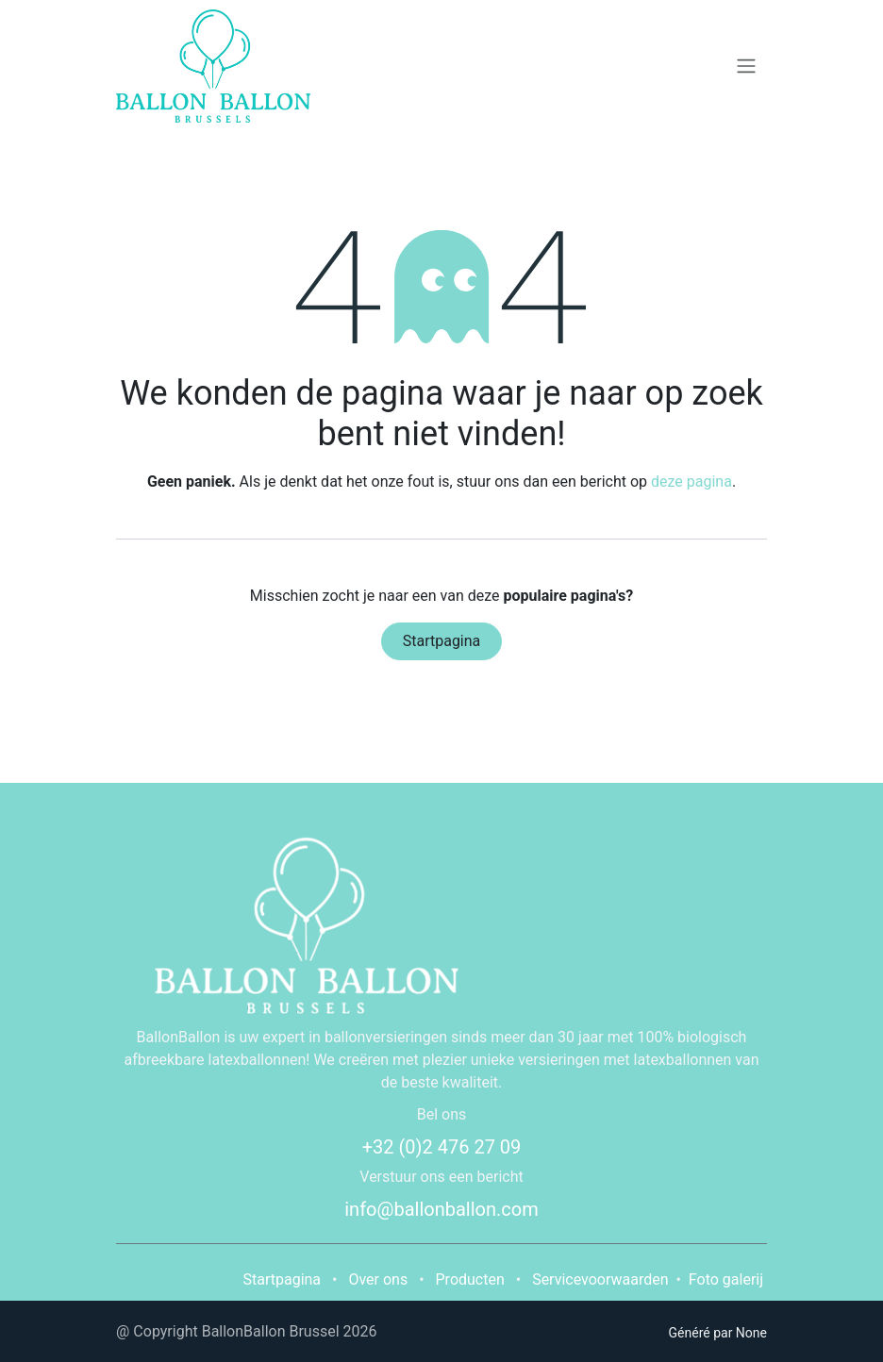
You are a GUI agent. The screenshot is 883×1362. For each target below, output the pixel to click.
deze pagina (691, 481)
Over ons (378, 1279)
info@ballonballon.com (441, 1209)
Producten (470, 1279)
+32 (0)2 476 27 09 (442, 1147)
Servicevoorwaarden (600, 1279)
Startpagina (442, 641)
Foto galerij (726, 1279)
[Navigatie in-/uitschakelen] (746, 66)
